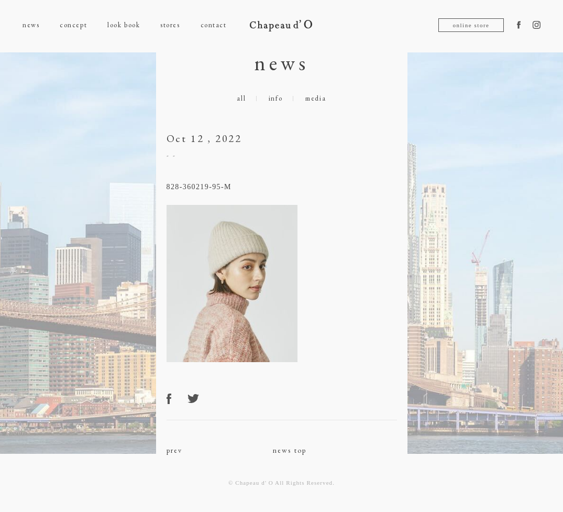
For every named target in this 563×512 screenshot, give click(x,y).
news (31, 24)
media (315, 98)
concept (73, 24)
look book (123, 24)
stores (170, 24)
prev (175, 450)
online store (470, 25)
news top (290, 450)
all (241, 98)
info (276, 98)
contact (214, 24)
